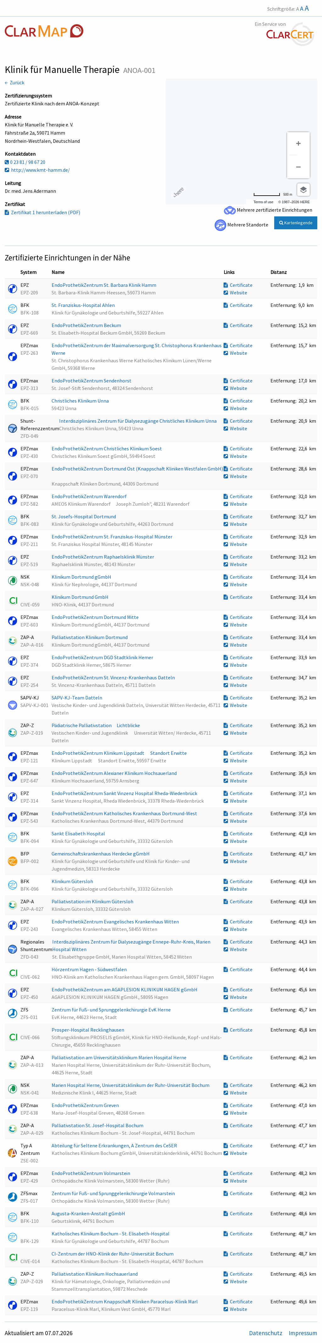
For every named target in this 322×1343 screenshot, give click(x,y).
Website (235, 292)
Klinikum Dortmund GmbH (80, 597)
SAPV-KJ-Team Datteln (77, 697)
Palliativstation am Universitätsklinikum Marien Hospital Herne (119, 1057)
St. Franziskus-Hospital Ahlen (84, 305)
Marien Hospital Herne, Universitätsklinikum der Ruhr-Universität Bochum (131, 1085)
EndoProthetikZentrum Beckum (87, 325)
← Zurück (14, 82)
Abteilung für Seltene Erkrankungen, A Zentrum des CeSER (115, 1145)
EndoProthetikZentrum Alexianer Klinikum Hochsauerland (115, 773)
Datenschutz (266, 1333)
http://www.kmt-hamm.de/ (37, 170)
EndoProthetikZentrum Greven (86, 1105)
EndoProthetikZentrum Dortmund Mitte (96, 617)
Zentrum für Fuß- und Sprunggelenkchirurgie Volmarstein (114, 1193)
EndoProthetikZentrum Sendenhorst (92, 380)
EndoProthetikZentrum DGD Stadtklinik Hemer (103, 657)
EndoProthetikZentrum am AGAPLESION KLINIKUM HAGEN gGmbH (125, 989)
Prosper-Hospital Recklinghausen (88, 1030)
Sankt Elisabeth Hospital (79, 833)
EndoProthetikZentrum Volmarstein (91, 1173)
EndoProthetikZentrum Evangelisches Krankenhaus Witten (116, 921)
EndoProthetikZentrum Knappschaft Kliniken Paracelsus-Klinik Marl (125, 1301)
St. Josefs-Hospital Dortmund (84, 516)
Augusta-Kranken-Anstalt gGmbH (89, 1213)
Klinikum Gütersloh (73, 881)
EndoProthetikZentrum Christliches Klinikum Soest (107, 448)
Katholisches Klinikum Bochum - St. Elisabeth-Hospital (111, 1233)
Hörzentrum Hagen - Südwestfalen (90, 969)
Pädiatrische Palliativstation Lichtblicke (98, 725)
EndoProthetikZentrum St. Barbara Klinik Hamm (104, 285)
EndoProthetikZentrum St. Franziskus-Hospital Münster (112, 536)
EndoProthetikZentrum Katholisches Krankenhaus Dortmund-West (125, 813)
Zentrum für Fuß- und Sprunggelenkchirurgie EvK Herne (112, 1009)
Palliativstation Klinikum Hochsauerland (95, 1274)
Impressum (303, 1333)
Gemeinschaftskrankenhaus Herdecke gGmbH (101, 853)
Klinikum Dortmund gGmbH (82, 577)
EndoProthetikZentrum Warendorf (90, 496)
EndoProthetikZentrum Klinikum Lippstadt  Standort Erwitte (120, 753)
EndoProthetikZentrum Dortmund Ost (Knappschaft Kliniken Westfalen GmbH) (137, 468)
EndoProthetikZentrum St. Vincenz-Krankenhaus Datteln (114, 677)
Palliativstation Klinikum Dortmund (90, 637)
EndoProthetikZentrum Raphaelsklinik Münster (103, 557)
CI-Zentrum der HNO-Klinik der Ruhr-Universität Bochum (113, 1254)
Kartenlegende (296, 223)
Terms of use (263, 202)
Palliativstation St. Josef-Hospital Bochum (98, 1125)
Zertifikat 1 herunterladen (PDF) (42, 212)
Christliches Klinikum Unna (81, 401)
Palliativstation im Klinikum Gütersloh (93, 901)
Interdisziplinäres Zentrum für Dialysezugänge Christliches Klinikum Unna (138, 421)
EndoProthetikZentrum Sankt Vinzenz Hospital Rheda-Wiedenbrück (125, 793)
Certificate (238, 285)
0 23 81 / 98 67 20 (25, 162)
